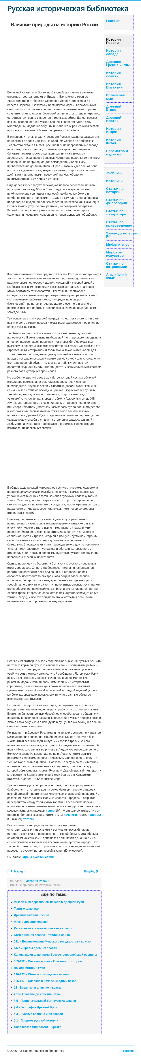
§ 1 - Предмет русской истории (36, 1020)
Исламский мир (115, 97)
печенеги (70, 814)
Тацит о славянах (26, 908)
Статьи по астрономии (116, 265)
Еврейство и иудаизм (117, 152)
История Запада (113, 52)
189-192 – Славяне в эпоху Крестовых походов (48, 961)
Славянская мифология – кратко (37, 1027)
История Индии (113, 130)
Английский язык (116, 276)
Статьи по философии (116, 201)
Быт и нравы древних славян (35, 948)
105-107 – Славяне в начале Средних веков (45, 981)
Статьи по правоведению (119, 224)
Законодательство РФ (119, 235)
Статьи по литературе (116, 212)
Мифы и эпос (117, 244)
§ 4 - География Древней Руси (35, 1007)
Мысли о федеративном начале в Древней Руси (49, 902)
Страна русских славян (39, 857)
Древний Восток (113, 119)
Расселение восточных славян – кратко (43, 928)
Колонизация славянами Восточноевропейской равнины (55, 954)
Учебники (114, 173)
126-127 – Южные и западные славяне (41, 974)
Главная (113, 20)
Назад (16, 871)
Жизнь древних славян (31, 921)
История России (113, 41)
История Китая (113, 141)
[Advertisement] (54, 62)
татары (28, 819)
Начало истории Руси (29, 967)
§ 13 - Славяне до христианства (37, 994)
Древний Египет (113, 108)
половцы (94, 814)
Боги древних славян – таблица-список (42, 934)
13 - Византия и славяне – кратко (38, 987)
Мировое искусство (115, 254)
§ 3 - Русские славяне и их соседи (38, 1013)
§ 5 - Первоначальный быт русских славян (45, 1000)
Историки (114, 181)
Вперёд (91, 871)
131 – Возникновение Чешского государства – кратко (52, 941)
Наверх (128, 1050)
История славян (113, 74)
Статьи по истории (115, 190)
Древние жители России (31, 915)
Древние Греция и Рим (118, 63)
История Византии (114, 85)
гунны (50, 810)
